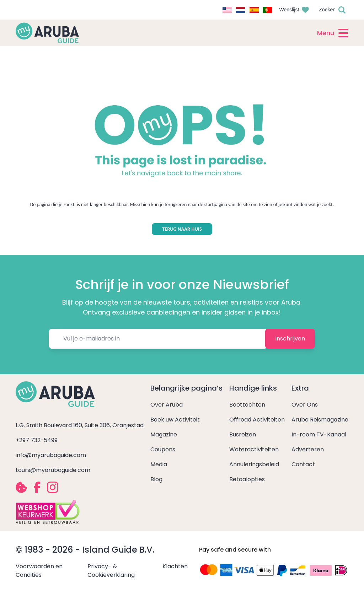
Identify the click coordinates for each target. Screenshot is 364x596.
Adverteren (307, 449)
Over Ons (304, 405)
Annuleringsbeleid (254, 464)
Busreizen (242, 434)
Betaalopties (247, 479)
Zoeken (327, 9)
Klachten (175, 566)
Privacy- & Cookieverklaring (111, 570)
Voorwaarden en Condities (39, 570)
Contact (303, 464)
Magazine (163, 434)
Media (158, 464)
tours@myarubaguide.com (53, 470)
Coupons (162, 449)
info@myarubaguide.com (51, 455)
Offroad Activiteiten (257, 419)
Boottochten (247, 405)
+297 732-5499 (37, 440)
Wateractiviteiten (254, 449)
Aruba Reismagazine (319, 419)
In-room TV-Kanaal (318, 434)
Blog (156, 479)
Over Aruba (166, 405)
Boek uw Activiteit (175, 419)
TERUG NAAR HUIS (182, 229)
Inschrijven (290, 338)
